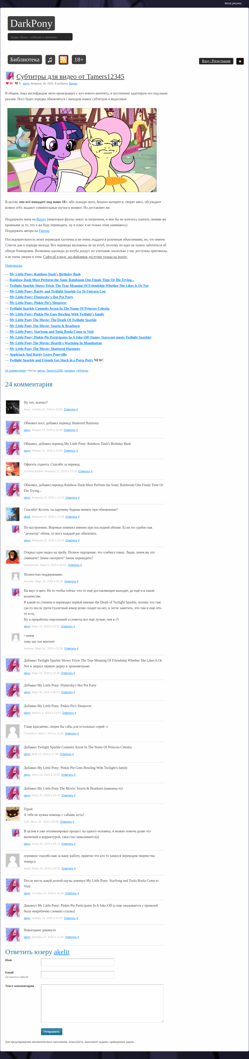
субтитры (82, 370)
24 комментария (15, 370)
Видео (73, 83)
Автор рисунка (233, 3)
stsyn (26, 83)
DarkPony (31, 23)
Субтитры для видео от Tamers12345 (70, 76)
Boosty (41, 219)
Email (9, 972)
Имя (8, 960)
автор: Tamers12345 (50, 370)
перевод (69, 370)
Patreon (44, 231)
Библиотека (25, 59)
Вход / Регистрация (216, 61)
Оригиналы (13, 265)
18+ (79, 59)
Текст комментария (19, 986)
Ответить (70, 409)
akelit (27, 516)
